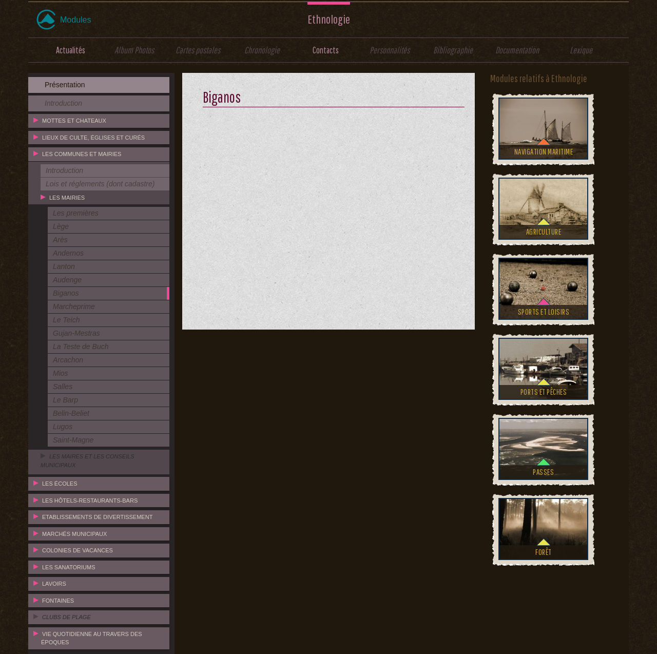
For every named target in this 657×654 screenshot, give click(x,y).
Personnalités (390, 50)
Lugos (62, 426)
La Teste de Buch (80, 346)
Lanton (64, 266)
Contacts (326, 50)
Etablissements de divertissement (97, 517)
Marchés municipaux (74, 534)
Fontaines (58, 601)
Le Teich (66, 320)
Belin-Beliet (71, 413)
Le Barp (65, 400)
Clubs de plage (66, 617)
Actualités (70, 50)
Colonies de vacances (77, 550)
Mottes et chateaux (74, 121)
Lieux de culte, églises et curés (93, 137)
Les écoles (59, 483)
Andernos (68, 253)
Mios (60, 373)
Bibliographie (453, 50)
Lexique (581, 50)
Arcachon (68, 360)
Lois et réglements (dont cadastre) (100, 184)
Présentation (65, 85)
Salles (62, 386)
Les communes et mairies (81, 154)
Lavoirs (54, 584)
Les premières (76, 213)
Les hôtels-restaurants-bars (90, 500)
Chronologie (262, 50)
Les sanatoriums (68, 567)
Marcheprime (74, 306)
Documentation (517, 50)
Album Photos (134, 50)
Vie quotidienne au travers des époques (91, 638)
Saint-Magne (73, 440)
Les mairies (67, 198)
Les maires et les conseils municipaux (87, 460)
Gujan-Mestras (76, 333)
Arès (60, 240)
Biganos (66, 293)
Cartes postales (198, 50)
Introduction (63, 103)
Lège (61, 226)
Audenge (67, 280)
